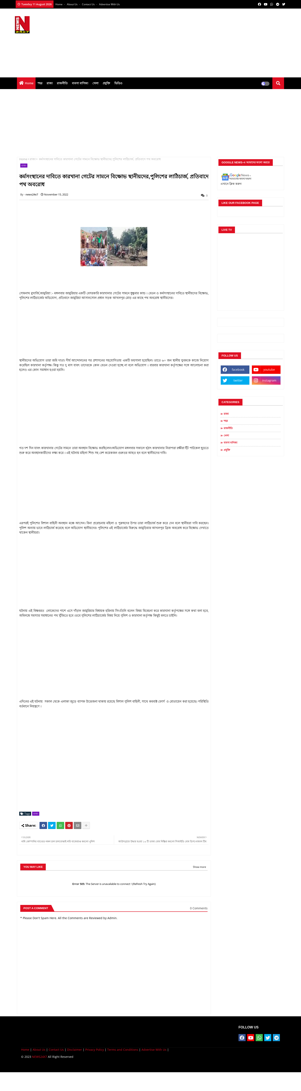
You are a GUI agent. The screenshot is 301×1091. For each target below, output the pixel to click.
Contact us (88, 4)
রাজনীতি (62, 83)
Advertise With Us (109, 4)
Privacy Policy (94, 1050)
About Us (72, 4)
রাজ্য (50, 83)
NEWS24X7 (39, 1057)
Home (59, 4)
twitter (238, 380)
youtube (269, 370)
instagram (269, 380)
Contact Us (56, 1050)
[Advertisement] (210, 42)
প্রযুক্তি (106, 83)
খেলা (95, 83)
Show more (199, 867)
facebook (238, 370)
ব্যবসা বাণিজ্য (80, 83)
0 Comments (199, 908)
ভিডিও (118, 83)
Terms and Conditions (122, 1050)
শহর (40, 83)
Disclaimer (74, 1050)
